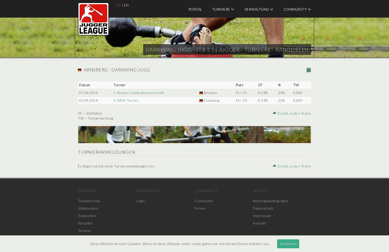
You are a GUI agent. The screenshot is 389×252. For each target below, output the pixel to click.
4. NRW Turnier (126, 100)
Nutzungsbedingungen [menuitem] (270, 201)
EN (126, 5)
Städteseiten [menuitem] (88, 208)
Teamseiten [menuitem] (87, 216)
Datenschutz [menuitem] (263, 208)
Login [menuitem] (140, 201)
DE (118, 5)
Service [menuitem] (260, 191)
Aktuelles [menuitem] (85, 223)
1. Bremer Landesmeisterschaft (138, 93)
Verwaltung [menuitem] (259, 9)
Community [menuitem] (297, 9)
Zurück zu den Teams (292, 113)
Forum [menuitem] (199, 208)
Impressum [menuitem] (262, 216)
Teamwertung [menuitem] (89, 201)
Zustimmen (288, 244)
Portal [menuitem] (195, 9)
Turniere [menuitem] (223, 9)
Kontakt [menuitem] (259, 223)
